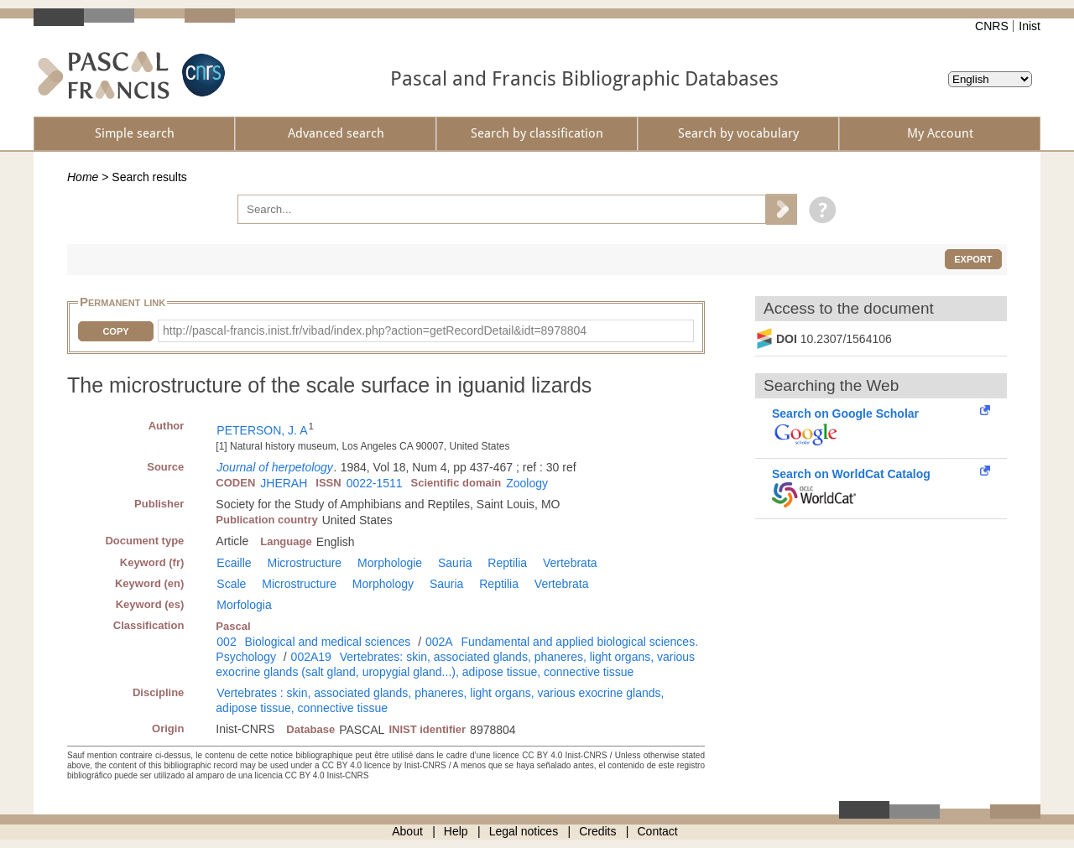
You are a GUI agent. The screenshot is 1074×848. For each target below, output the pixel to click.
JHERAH (283, 483)
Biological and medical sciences (328, 641)
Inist (1029, 26)
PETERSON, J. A (261, 430)
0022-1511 (375, 483)
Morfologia (243, 604)
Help (456, 831)
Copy (115, 331)
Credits (597, 831)
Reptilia (507, 563)
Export (973, 259)
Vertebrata (570, 563)
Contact (658, 831)
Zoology (527, 483)
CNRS (992, 26)
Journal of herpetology (274, 467)
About (407, 831)
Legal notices (524, 831)
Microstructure (304, 563)
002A (439, 641)
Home (82, 177)
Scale (231, 583)
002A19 (311, 656)
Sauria (455, 563)
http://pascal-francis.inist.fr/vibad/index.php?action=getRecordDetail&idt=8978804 (375, 330)
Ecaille (233, 563)
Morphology (383, 583)
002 (226, 641)
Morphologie (389, 563)
